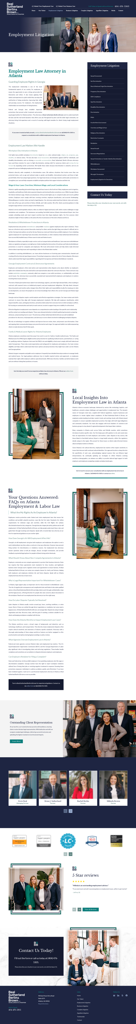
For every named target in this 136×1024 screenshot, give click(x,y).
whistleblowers (31, 226)
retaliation (46, 226)
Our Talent (80, 999)
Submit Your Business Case (66, 6)
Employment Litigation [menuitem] (56, 10)
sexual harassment (43, 157)
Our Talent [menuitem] (42, 10)
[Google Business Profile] (114, 995)
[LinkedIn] (118, 995)
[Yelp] (122, 995)
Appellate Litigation (83, 1013)
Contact (79, 1020)
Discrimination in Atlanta (27, 151)
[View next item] (70, 854)
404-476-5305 (122, 6)
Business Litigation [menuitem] (72, 10)
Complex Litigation (82, 1009)
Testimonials (81, 1016)
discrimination (34, 155)
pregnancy (72, 155)
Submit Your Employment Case (43, 6)
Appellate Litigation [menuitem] (102, 10)
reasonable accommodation (43, 160)
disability (11, 157)
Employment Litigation (83, 1002)
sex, (67, 155)
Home (79, 995)
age (77, 155)
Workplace (13, 151)
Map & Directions (43, 1004)
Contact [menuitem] (120, 10)
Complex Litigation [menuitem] (87, 10)
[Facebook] (127, 995)
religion (63, 155)
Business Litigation (82, 1006)
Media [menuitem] (113, 10)
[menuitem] (107, 75)
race (46, 155)
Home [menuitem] (33, 10)
